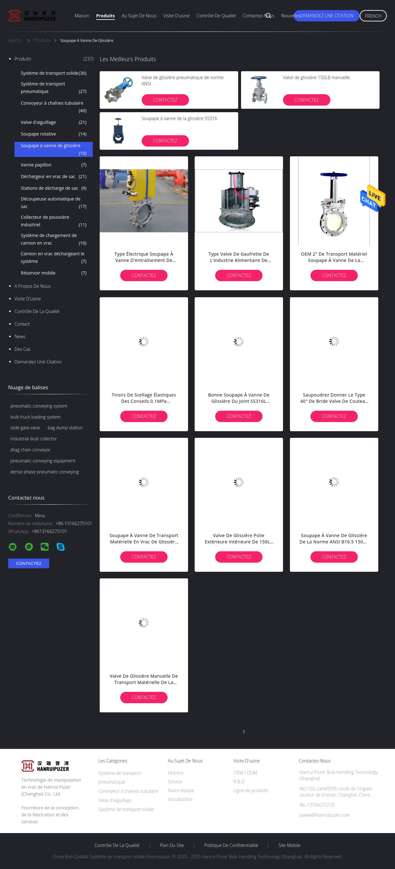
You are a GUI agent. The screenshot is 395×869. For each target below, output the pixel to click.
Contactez (165, 100)
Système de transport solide (53, 73)
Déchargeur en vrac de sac (53, 176)
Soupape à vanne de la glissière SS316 (179, 118)
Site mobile (289, 845)
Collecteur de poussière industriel (53, 221)
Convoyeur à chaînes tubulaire (53, 107)
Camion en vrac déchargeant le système (53, 258)
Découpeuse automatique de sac (53, 203)
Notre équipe (181, 790)
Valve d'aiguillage (53, 122)
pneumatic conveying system (39, 406)
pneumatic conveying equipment (42, 461)
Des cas (22, 349)
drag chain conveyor (30, 450)
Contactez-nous (258, 16)
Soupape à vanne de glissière (53, 149)
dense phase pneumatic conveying (44, 472)
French (373, 16)
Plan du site (172, 845)
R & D (239, 782)
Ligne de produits (250, 790)
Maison (82, 16)
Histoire (175, 773)
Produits (105, 16)
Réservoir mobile (53, 273)
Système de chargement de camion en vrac (53, 239)
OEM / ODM (245, 773)
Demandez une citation (326, 16)
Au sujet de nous (139, 16)
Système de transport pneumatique (53, 88)
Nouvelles (291, 16)
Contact (22, 324)
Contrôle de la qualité (37, 311)
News (20, 336)
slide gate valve (25, 428)
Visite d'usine (176, 16)
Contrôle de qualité (216, 16)
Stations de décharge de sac (53, 188)
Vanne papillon (53, 165)
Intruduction (180, 799)
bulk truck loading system (35, 417)
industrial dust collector (33, 439)
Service (175, 782)
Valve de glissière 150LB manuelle (316, 77)
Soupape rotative (53, 134)
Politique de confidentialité (231, 845)
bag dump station (65, 428)
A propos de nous (33, 286)
